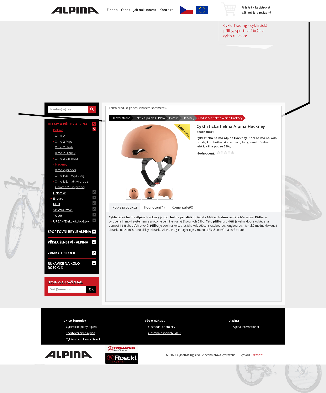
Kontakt (166, 9)
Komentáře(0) (182, 207)
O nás (125, 9)
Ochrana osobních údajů (164, 333)
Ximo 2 (60, 135)
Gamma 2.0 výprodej (70, 187)
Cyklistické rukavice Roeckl (83, 339)
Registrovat (262, 7)
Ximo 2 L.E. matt (66, 158)
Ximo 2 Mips (64, 141)
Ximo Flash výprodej (69, 175)
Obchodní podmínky (161, 327)
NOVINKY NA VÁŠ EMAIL (65, 282)
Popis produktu (124, 207)
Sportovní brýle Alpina (80, 333)
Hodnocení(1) (154, 207)
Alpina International (246, 327)
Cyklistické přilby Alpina (81, 327)
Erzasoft (257, 355)
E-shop (112, 9)
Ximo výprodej (65, 170)
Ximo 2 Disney (65, 153)
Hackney (61, 164)
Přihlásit (246, 7)
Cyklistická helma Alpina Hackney (220, 118)
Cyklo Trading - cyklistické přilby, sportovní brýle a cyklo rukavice (245, 30)
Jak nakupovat (144, 9)
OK (91, 289)
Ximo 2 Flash (64, 147)
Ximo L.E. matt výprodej (72, 181)
